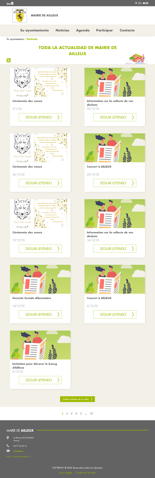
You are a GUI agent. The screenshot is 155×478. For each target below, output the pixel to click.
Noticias (62, 30)
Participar (104, 30)
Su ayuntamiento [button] (34, 30)
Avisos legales (66, 472)
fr (136, 3)
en (140, 3)
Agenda (82, 30)
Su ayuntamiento (15, 39)
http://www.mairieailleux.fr (18, 456)
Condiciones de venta (86, 472)
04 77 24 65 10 (19, 446)
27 (91, 413)
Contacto (127, 30)
